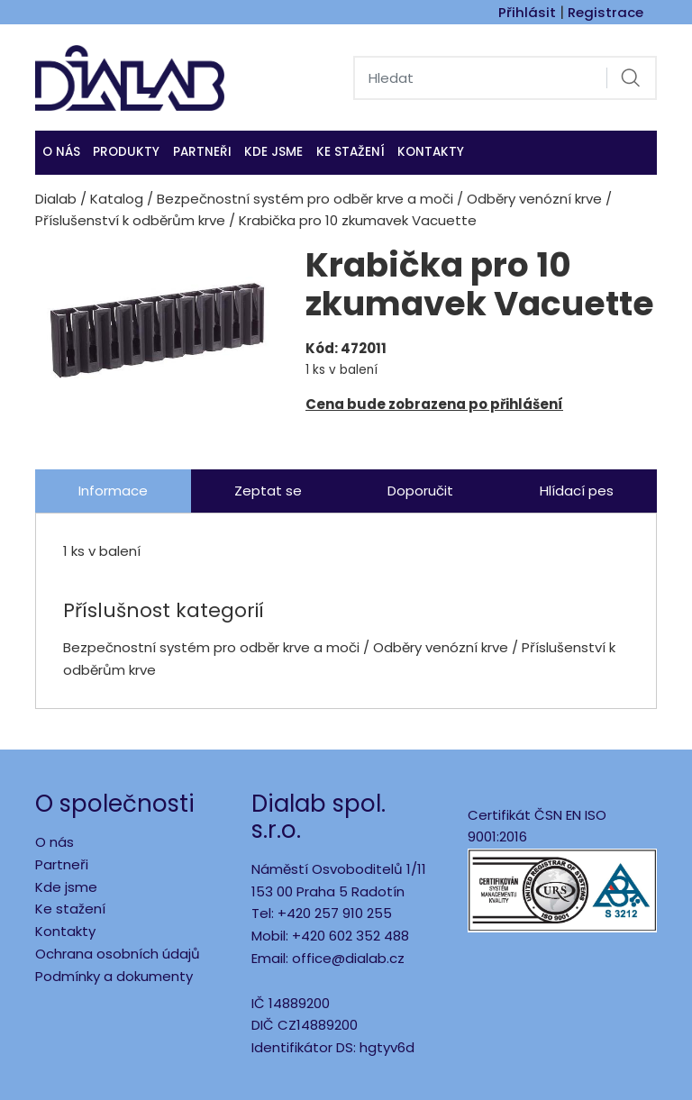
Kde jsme (66, 886)
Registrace (605, 12)
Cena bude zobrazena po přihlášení (434, 404)
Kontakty (430, 151)
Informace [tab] (113, 490)
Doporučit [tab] (420, 490)
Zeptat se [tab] (268, 490)
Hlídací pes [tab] (577, 490)
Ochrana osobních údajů (117, 953)
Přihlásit (527, 12)
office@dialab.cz (348, 958)
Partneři (202, 151)
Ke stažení (350, 151)
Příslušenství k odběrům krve (130, 220)
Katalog (116, 198)
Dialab (56, 198)
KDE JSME (273, 151)
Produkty (126, 151)
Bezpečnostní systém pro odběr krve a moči (305, 198)
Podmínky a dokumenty (114, 976)
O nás (61, 151)
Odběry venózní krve (534, 198)
